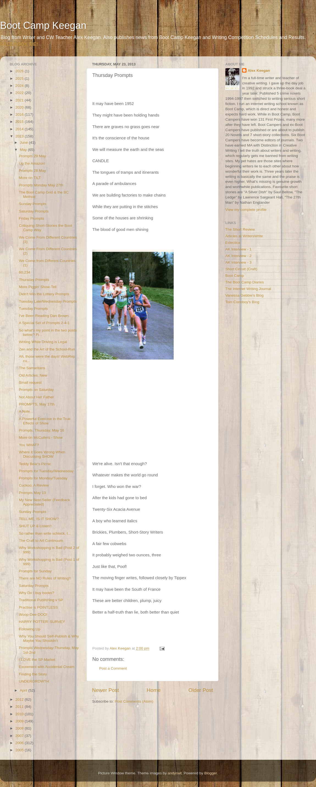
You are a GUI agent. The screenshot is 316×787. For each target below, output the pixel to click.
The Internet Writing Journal (248, 289)
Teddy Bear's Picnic (35, 464)
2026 (20, 71)
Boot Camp (234, 276)
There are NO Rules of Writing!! (45, 578)
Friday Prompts (31, 218)
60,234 (24, 272)
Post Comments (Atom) (134, 701)
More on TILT (30, 178)
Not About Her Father (36, 397)
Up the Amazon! (32, 163)
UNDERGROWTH (34, 681)
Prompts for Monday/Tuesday (43, 478)
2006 (20, 743)
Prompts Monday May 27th (41, 185)
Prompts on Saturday (36, 390)
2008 (20, 728)
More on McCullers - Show (41, 437)
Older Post (201, 690)
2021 (20, 100)
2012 (20, 699)
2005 (20, 750)
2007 (20, 736)
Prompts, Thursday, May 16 (41, 430)
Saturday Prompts (34, 211)
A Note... (26, 411)
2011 (20, 707)
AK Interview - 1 (238, 249)
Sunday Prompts (32, 204)
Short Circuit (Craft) (241, 269)
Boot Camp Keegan (43, 25)
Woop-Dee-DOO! (33, 614)
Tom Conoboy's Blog (242, 302)
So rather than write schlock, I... (45, 533)
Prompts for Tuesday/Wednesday (46, 471)
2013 (20, 136)
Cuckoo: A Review (34, 485)
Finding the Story (33, 674)
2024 (20, 86)
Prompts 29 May (32, 156)
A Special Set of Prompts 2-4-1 (44, 323)
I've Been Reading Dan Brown (43, 316)
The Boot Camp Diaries (244, 282)
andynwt (174, 773)
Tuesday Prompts (33, 308)
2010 (20, 714)
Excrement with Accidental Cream (46, 667)
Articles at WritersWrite (244, 236)
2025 (20, 78)
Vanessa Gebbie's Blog (244, 295)
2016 (20, 114)
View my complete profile (246, 210)
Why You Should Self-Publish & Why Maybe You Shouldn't (49, 638)
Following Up (29, 629)
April (24, 690)
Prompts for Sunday (35, 571)
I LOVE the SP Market (37, 660)
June (24, 142)
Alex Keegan (259, 70)
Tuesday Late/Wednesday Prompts (48, 301)
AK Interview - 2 (238, 256)
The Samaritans (32, 368)
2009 (20, 721)
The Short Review (240, 229)
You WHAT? (29, 445)
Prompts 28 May (32, 171)
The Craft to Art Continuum (41, 541)
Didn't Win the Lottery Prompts (44, 294)
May (24, 150)
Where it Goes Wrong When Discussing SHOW (42, 454)
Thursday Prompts (34, 280)
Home (153, 690)
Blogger (210, 773)
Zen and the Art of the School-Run (47, 349)
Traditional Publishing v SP (41, 600)
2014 (20, 129)
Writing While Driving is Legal (43, 342)
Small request (30, 382)
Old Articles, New (33, 375)
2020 (20, 107)
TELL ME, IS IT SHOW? (39, 519)
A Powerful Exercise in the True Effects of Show (45, 421)
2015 (20, 122)
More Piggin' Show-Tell (38, 287)
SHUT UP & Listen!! (35, 526)
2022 (20, 93)
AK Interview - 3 (238, 262)
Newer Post (105, 690)
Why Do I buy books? (36, 593)
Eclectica (232, 243)
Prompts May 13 (32, 493)
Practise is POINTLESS (38, 607)
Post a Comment (113, 668)
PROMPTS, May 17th (37, 404)
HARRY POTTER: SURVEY (42, 622)
